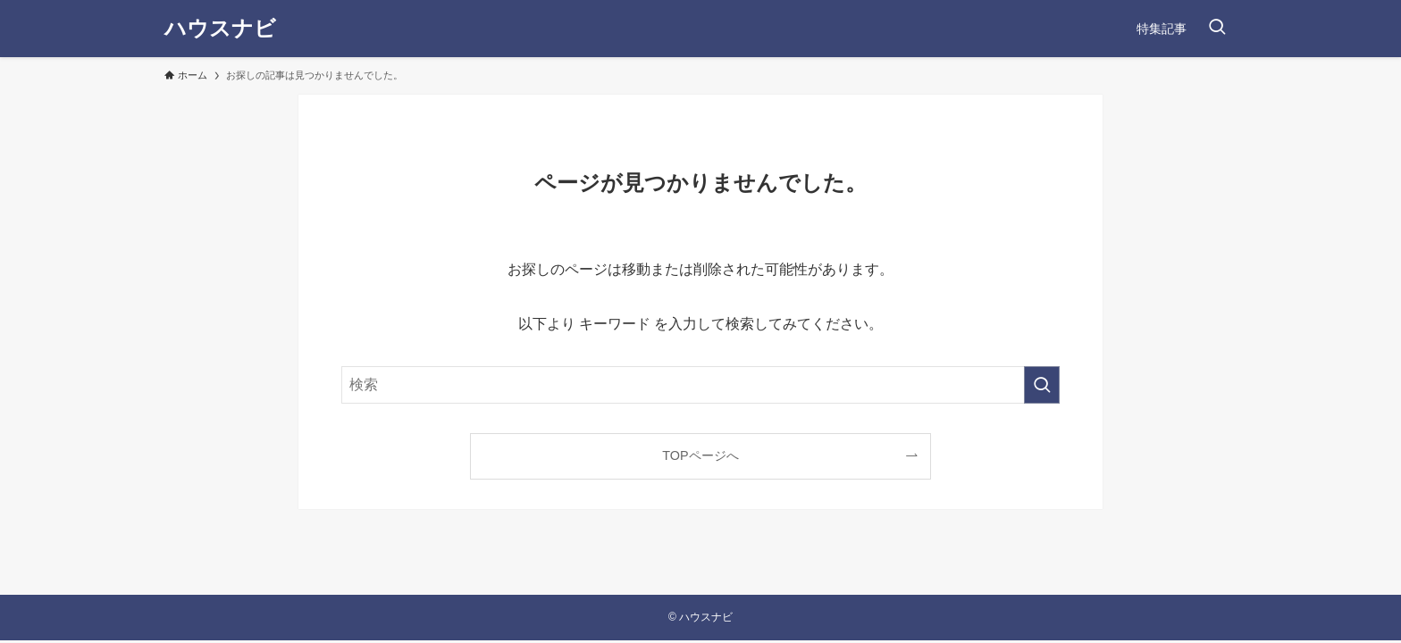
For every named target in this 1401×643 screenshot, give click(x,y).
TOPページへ (700, 455)
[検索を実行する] (1042, 385)
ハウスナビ (220, 28)
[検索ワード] (700, 385)
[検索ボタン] (1217, 28)
